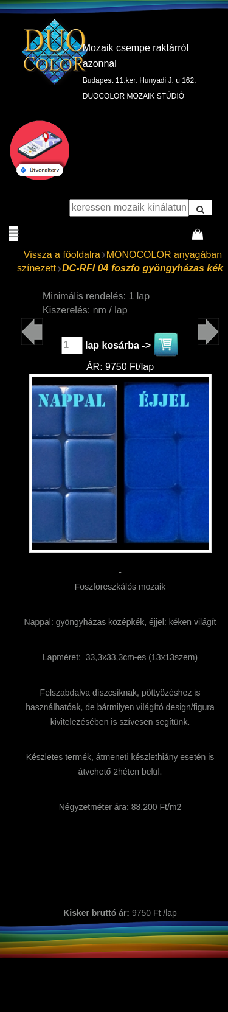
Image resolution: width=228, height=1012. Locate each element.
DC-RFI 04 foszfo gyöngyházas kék (142, 268)
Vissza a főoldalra (62, 255)
